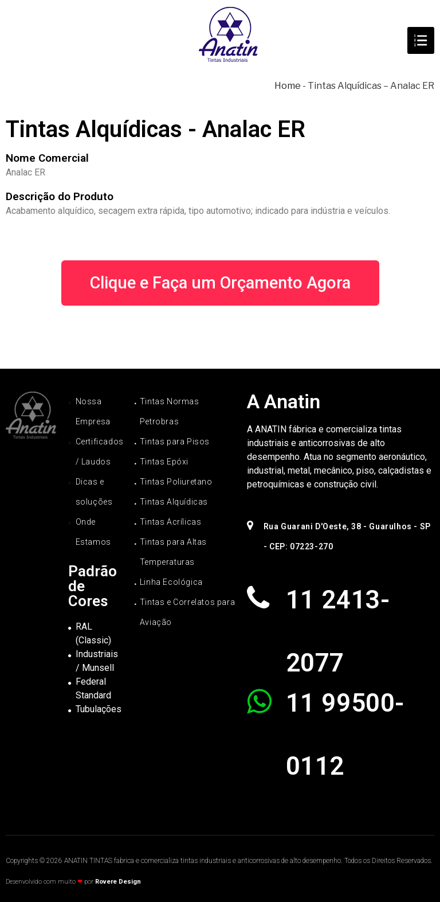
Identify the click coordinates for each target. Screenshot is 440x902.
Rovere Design (118, 881)
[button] (220, 283)
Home (287, 85)
